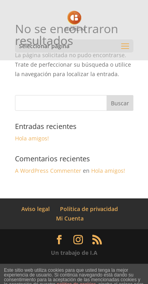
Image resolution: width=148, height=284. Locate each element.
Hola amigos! (32, 138)
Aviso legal (35, 209)
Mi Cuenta (70, 218)
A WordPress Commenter (48, 170)
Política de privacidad (89, 209)
